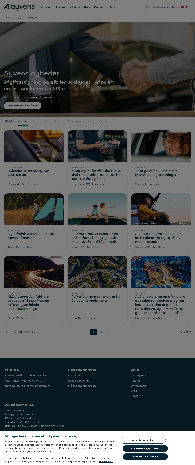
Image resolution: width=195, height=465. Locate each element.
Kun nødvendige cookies (145, 448)
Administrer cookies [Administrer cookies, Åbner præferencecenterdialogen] (143, 440)
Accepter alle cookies (145, 456)
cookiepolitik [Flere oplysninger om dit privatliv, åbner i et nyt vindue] (106, 461)
